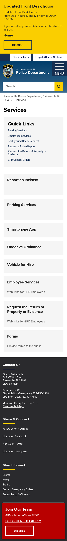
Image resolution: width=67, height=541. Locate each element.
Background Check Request (23, 141)
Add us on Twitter (13, 444)
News (6, 479)
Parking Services (17, 130)
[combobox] (50, 57)
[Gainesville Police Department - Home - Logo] (26, 71)
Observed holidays (13, 406)
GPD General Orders (19, 159)
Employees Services (19, 135)
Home (8, 35)
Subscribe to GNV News (16, 494)
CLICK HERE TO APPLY (23, 520)
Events (6, 474)
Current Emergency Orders (18, 489)
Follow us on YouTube (15, 428)
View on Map (10, 383)
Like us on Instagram (15, 451)
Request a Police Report (21, 146)
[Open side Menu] (59, 67)
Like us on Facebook (14, 436)
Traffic (6, 484)
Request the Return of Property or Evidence (27, 153)
